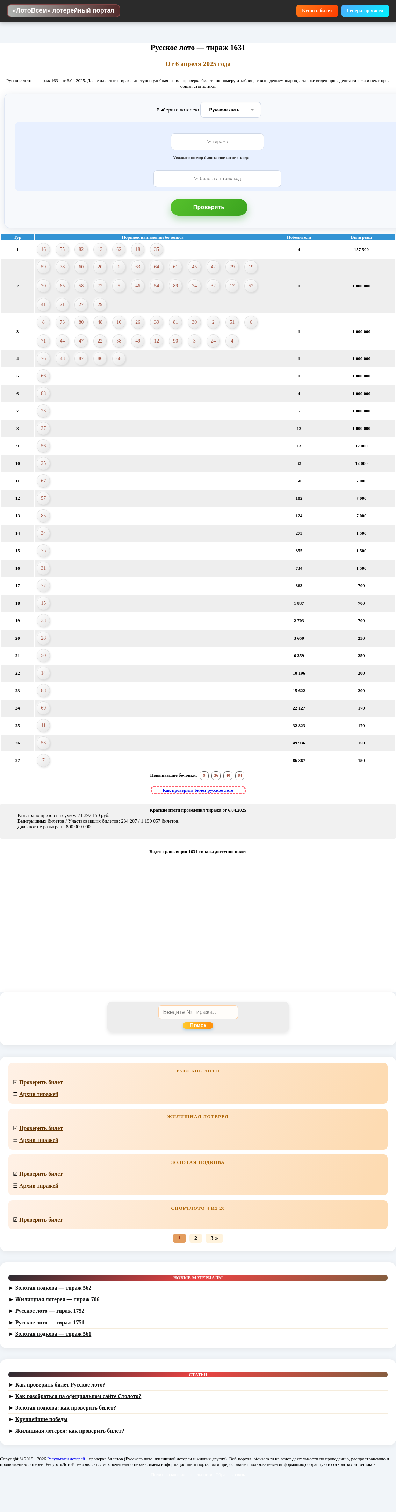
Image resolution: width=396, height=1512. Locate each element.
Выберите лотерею (178, 109)
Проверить (209, 207)
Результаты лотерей (66, 1458)
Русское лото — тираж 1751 (50, 1322)
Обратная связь (230, 1474)
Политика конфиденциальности (181, 1474)
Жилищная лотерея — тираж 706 (57, 1299)
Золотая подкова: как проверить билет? (65, 1408)
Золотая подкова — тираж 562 (53, 1288)
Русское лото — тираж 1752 (50, 1311)
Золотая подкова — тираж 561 (53, 1334)
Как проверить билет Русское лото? (60, 1385)
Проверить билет (41, 1082)
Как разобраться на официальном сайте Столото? (78, 1396)
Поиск (197, 1025)
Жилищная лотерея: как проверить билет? (69, 1431)
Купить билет (317, 10)
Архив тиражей (38, 1094)
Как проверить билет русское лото (198, 790)
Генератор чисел (365, 10)
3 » (214, 1238)
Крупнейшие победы (41, 1419)
